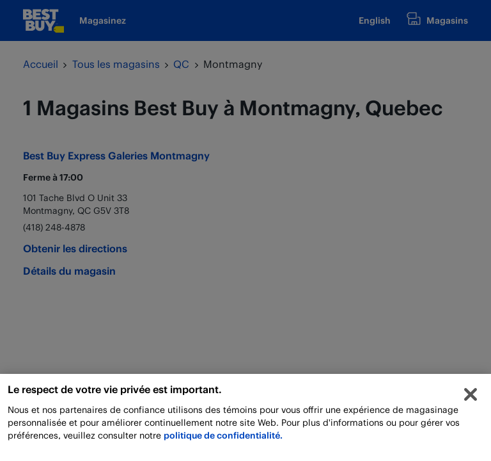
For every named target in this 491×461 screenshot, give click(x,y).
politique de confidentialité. (223, 438)
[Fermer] (470, 398)
